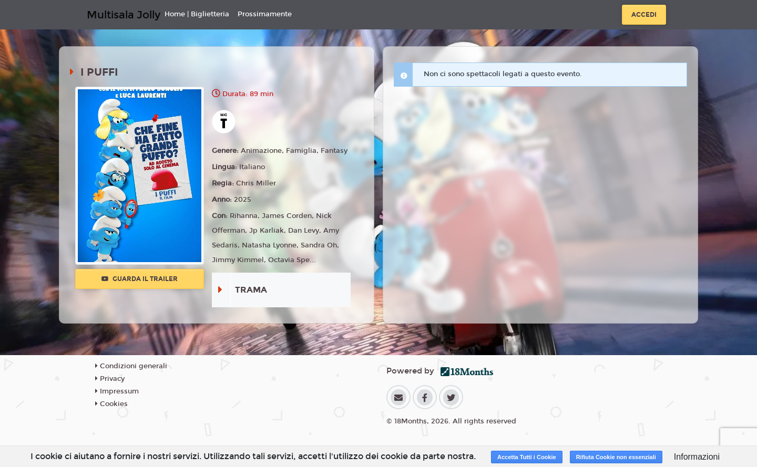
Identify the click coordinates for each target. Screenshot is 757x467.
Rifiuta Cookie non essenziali (616, 457)
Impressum (117, 391)
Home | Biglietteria (197, 14)
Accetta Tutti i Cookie (526, 457)
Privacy (110, 379)
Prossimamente (265, 14)
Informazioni (697, 456)
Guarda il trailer (139, 279)
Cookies (111, 404)
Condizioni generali (131, 366)
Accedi (644, 14)
